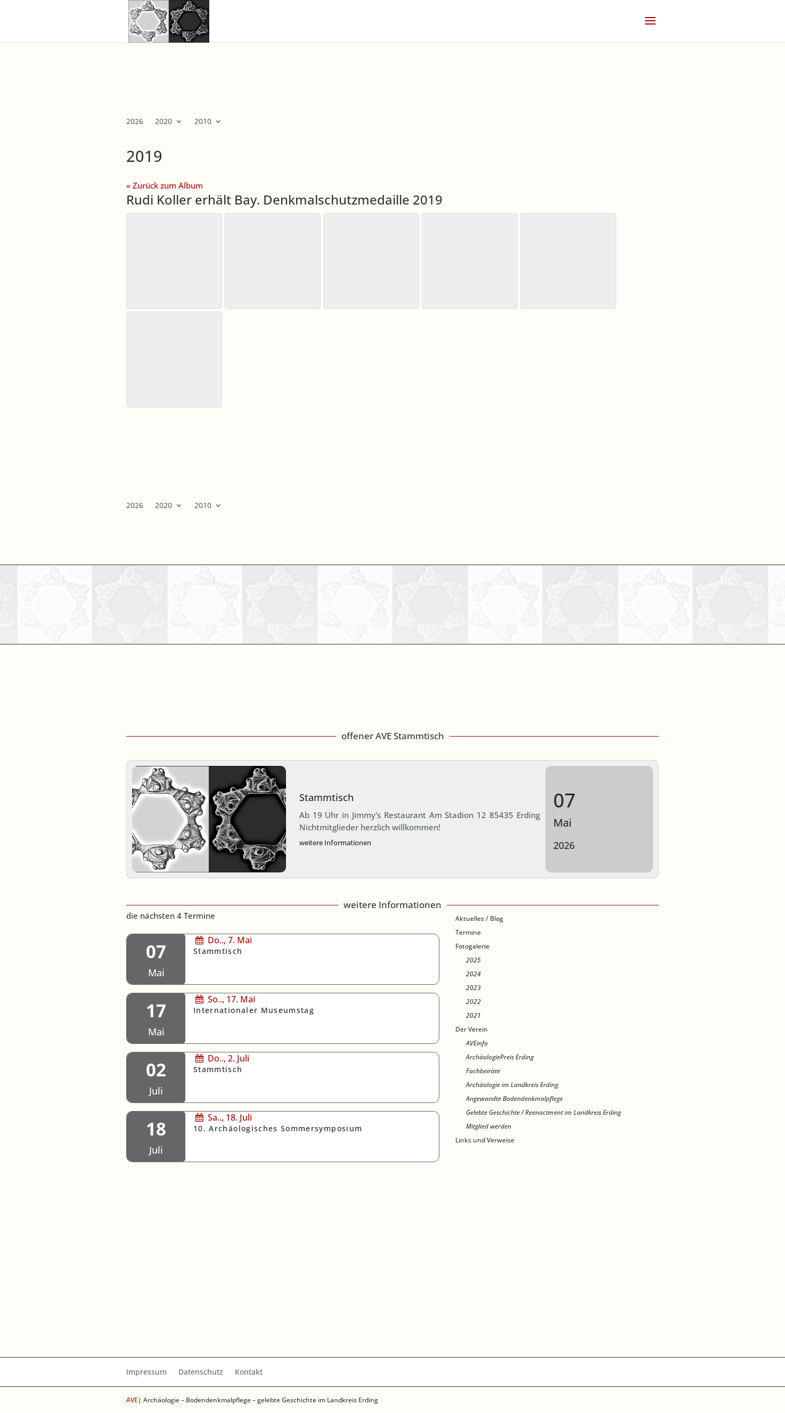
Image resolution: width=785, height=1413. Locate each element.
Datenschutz (200, 1372)
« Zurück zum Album (164, 185)
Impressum (146, 1372)
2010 (202, 122)
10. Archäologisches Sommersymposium (277, 1128)
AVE (132, 1399)
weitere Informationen (335, 842)
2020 (163, 122)
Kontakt (249, 1372)
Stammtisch (326, 797)
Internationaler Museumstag (253, 1010)
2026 (134, 122)
